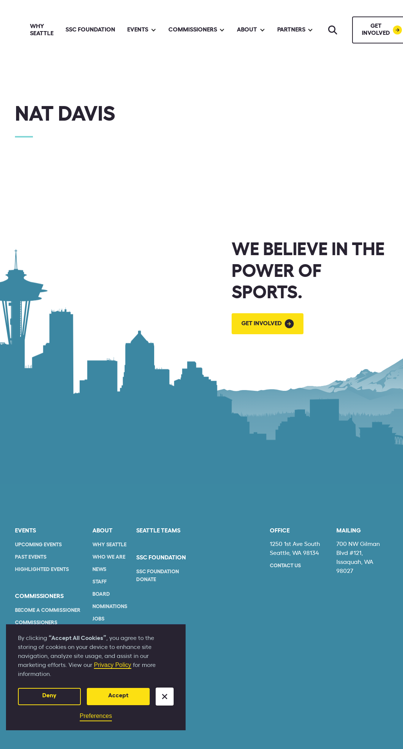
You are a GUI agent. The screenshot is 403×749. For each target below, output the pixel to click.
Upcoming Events (38, 544)
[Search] (332, 29)
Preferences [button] (96, 716)
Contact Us (285, 565)
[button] (165, 697)
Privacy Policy (112, 665)
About (102, 531)
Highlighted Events (42, 569)
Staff (99, 582)
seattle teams (158, 531)
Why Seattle (42, 29)
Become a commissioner (47, 610)
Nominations (109, 606)
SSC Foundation (90, 30)
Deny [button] (49, 695)
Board (101, 594)
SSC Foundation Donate (157, 575)
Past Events (30, 557)
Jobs (98, 619)
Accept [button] (118, 695)
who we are (108, 557)
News (99, 569)
